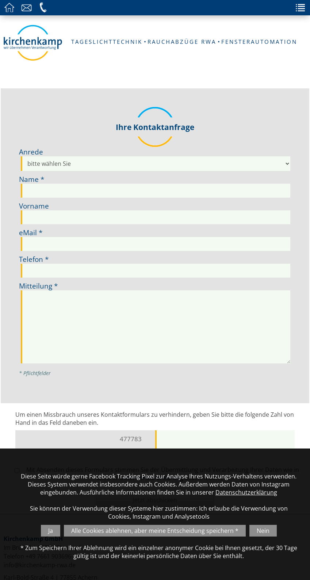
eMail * (30, 232)
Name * (31, 179)
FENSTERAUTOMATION (259, 41)
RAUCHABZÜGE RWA (182, 41)
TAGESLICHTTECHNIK (106, 41)
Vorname (34, 205)
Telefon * (34, 259)
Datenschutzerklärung (246, 492)
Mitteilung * (38, 285)
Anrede (31, 151)
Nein (263, 531)
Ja (50, 531)
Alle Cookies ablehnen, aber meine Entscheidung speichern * (154, 531)
